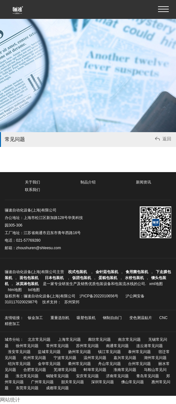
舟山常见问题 (109, 364)
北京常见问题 (39, 339)
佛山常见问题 (132, 382)
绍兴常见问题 (19, 364)
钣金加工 (35, 318)
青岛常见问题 (147, 376)
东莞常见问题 (27, 388)
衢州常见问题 (79, 364)
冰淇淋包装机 (27, 284)
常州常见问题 (57, 346)
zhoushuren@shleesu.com (38, 248)
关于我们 (32, 182)
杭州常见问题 (34, 358)
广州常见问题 (42, 382)
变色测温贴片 (140, 318)
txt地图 (34, 290)
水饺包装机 (134, 278)
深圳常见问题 (102, 382)
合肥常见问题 (34, 370)
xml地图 (156, 284)
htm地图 (15, 290)
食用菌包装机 (137, 272)
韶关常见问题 (72, 382)
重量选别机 (59, 318)
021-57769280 (28, 240)
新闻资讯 (143, 182)
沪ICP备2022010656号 (98, 296)
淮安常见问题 (19, 352)
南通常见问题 (117, 346)
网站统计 (10, 399)
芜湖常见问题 (65, 370)
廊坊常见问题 (99, 339)
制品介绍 (88, 182)
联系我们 (32, 190)
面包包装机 (29, 278)
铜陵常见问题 (57, 376)
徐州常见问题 (27, 346)
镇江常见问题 (109, 352)
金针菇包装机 (107, 272)
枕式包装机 (78, 272)
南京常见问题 (129, 339)
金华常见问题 (49, 364)
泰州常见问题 (139, 352)
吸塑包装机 (86, 318)
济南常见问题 (117, 376)
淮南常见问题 (125, 370)
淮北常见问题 (27, 376)
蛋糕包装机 (107, 278)
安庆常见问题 (87, 376)
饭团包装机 (81, 278)
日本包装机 (55, 278)
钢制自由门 (112, 318)
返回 (162, 139)
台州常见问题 (139, 364)
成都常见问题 (57, 388)
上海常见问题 (69, 339)
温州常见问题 (95, 358)
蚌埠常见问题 (95, 370)
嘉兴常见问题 (125, 358)
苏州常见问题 (87, 346)
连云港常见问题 (149, 346)
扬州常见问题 (79, 352)
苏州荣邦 (71, 302)
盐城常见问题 (49, 352)
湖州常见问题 (155, 358)
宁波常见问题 (65, 358)
